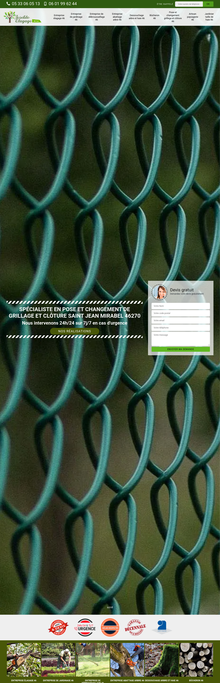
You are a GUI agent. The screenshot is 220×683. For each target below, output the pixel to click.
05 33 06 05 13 (23, 3)
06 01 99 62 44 (60, 3)
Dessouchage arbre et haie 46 (137, 17)
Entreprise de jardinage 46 (76, 17)
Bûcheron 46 (154, 17)
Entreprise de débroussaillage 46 (96, 17)
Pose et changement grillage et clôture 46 (173, 17)
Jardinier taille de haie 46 (209, 17)
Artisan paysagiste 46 (192, 17)
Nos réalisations (74, 331)
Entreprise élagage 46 (59, 17)
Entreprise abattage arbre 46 (117, 17)
